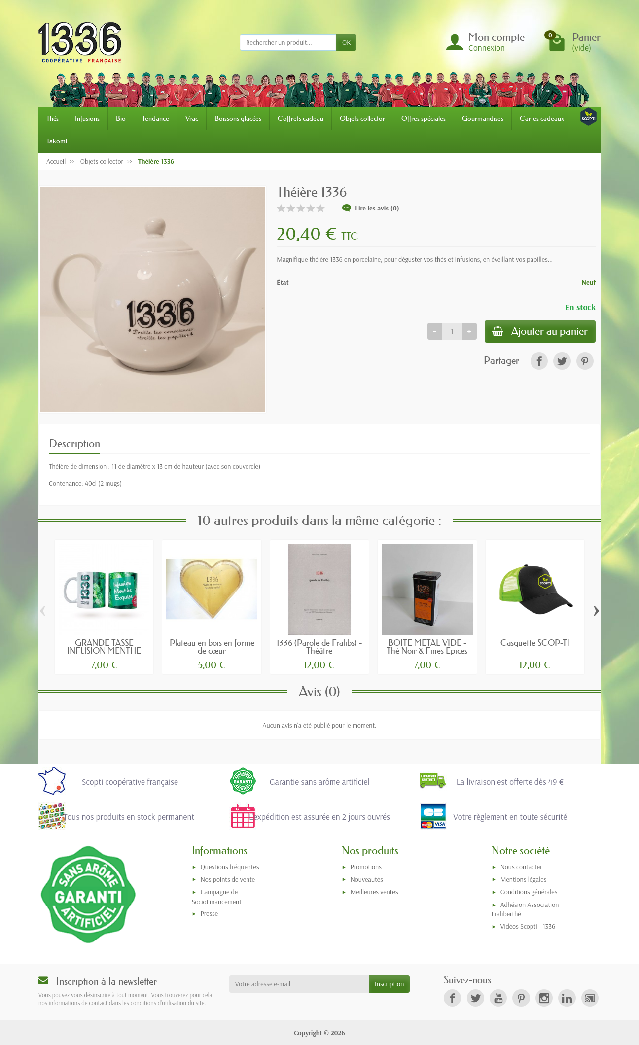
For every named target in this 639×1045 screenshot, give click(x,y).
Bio (121, 118)
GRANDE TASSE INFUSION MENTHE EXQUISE (104, 650)
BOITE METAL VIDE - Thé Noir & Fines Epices (427, 646)
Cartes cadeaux (542, 118)
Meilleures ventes (374, 891)
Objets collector (362, 118)
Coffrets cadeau (300, 118)
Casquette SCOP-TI (534, 642)
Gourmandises (482, 118)
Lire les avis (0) (370, 208)
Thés (52, 118)
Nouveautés (367, 879)
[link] (539, 361)
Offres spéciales (423, 118)
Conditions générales (529, 891)
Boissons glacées (237, 118)
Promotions (366, 866)
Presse (209, 913)
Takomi (56, 141)
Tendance (155, 118)
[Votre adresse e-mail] (299, 983)
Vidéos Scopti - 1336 (527, 926)
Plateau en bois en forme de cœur (212, 646)
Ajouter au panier (540, 331)
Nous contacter (521, 866)
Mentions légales (523, 879)
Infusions (87, 118)
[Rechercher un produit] (288, 42)
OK (346, 42)
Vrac (191, 118)
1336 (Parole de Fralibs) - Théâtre (319, 646)
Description (74, 443)
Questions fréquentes (230, 866)
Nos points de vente (228, 879)
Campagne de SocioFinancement (217, 896)
